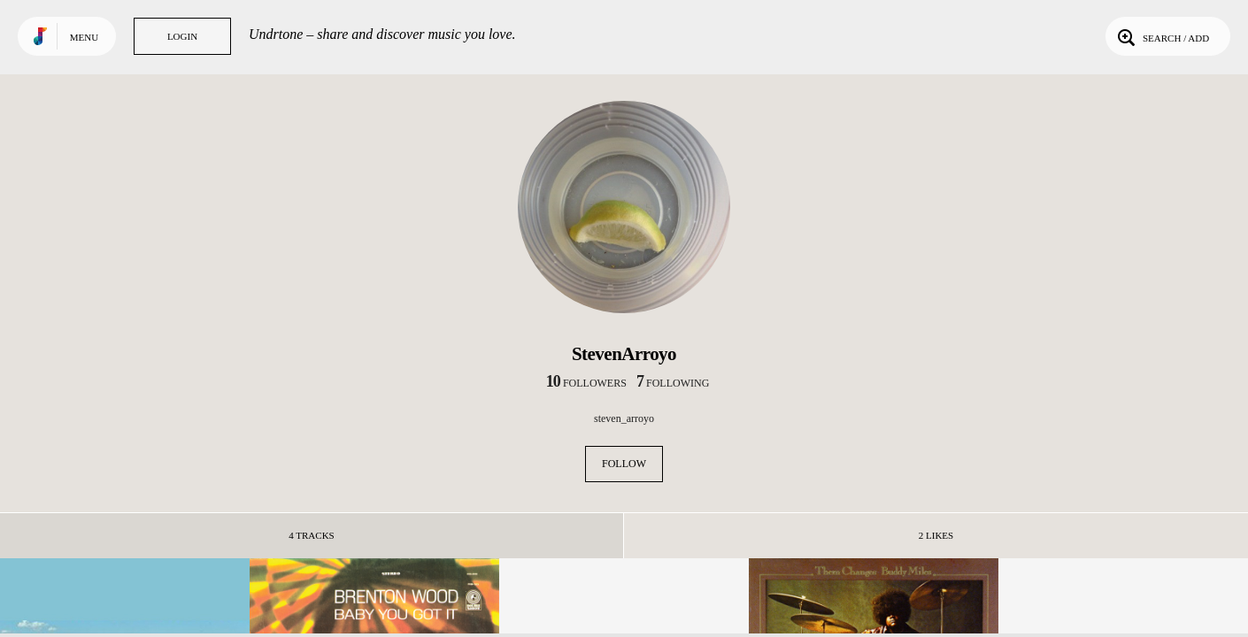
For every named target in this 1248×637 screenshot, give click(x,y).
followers (586, 383)
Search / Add (1161, 36)
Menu (84, 37)
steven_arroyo (624, 418)
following (672, 383)
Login (182, 36)
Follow (624, 463)
